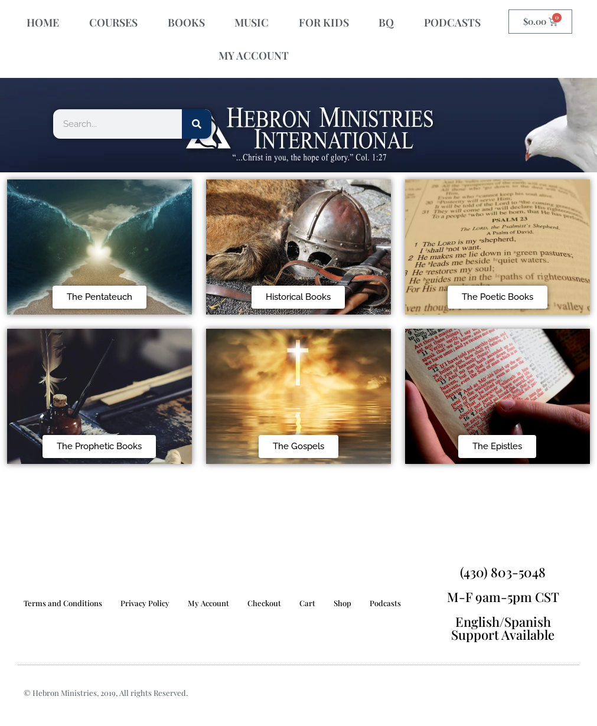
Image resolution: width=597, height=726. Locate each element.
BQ (386, 22)
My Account (208, 603)
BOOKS (186, 22)
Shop (342, 603)
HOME (43, 22)
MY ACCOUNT (253, 55)
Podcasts (385, 603)
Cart (307, 603)
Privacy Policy (144, 603)
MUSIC (251, 22)
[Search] (196, 124)
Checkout (264, 603)
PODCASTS (452, 22)
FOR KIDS (324, 22)
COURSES (113, 22)
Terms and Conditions (63, 603)
